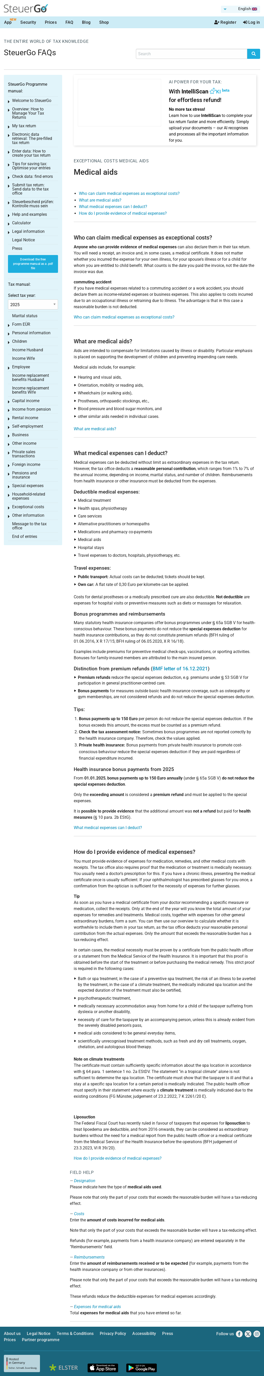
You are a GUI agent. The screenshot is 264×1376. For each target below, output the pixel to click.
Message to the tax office (29, 525)
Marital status (24, 315)
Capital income (25, 400)
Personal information (31, 332)
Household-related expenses (28, 496)
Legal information (28, 231)
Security (28, 22)
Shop (104, 22)
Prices (51, 22)
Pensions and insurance (24, 475)
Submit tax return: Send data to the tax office (30, 189)
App (8, 22)
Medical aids (134, 160)
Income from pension (31, 409)
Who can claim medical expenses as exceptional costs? (129, 193)
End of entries (24, 536)
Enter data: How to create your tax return (31, 153)
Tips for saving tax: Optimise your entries (31, 165)
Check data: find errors (32, 176)
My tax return (24, 125)
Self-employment (27, 426)
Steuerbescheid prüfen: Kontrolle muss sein (33, 203)
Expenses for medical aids (97, 1306)
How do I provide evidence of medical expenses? (123, 213)
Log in (251, 22)
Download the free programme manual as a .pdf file (33, 264)
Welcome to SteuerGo (31, 100)
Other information (28, 515)
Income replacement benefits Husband (30, 377)
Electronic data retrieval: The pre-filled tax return (32, 138)
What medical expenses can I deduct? (113, 206)
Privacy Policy (113, 1333)
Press (17, 248)
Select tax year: (22, 295)
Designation (84, 1180)
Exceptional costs (96, 160)
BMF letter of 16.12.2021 (180, 669)
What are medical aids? (100, 200)
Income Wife (23, 358)
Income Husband (27, 349)
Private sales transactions (23, 453)
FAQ (69, 22)
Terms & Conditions (75, 1333)
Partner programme (41, 1339)
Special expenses (28, 485)
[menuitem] (240, 9)
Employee (21, 366)
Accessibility (144, 1333)
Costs (79, 1213)
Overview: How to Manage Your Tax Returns (28, 113)
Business (20, 434)
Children (19, 341)
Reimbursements (89, 1257)
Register (225, 22)
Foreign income (26, 464)
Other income (24, 443)
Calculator (21, 222)
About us (12, 1333)
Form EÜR (21, 324)
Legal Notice (23, 239)
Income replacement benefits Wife (30, 390)
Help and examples (29, 214)
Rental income (25, 417)
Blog (86, 22)
